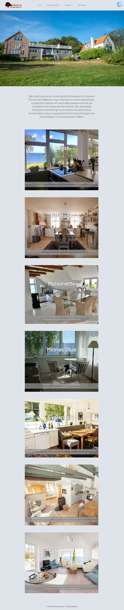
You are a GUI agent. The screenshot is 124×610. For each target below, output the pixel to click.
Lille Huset (61, 551)
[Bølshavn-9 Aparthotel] (14, 5)
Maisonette (61, 283)
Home (40, 5)
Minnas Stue (61, 349)
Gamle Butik (61, 484)
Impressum (82, 5)
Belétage (62, 215)
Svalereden (61, 417)
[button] (59, 5)
